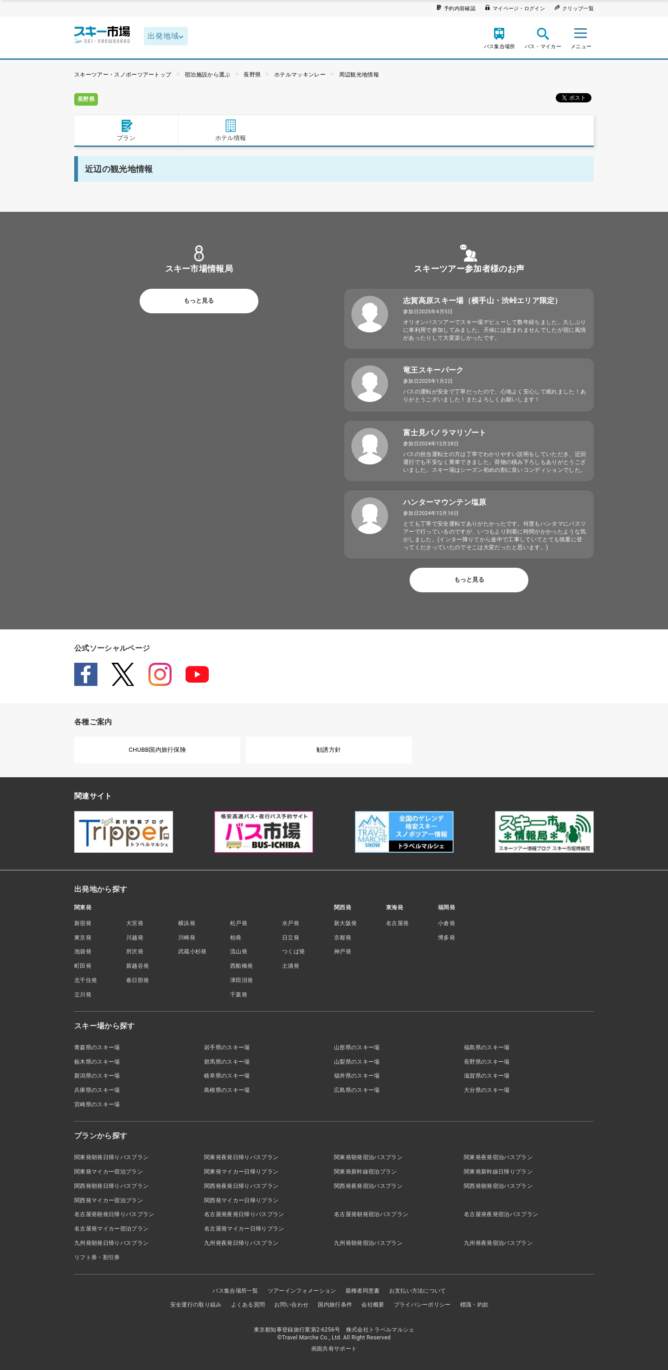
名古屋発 (397, 923)
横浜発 (186, 923)
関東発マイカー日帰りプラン (241, 1171)
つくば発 (293, 951)
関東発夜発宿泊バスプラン (498, 1157)
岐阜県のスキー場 (227, 1075)
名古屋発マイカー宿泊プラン (111, 1228)
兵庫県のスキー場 (97, 1090)
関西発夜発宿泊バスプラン (368, 1186)
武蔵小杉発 (192, 951)
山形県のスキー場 (357, 1047)
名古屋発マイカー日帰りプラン (244, 1228)
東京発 (82, 937)
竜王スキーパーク (433, 370)
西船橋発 (241, 966)
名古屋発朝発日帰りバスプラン (114, 1214)
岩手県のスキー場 (227, 1047)
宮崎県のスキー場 (97, 1104)
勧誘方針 (328, 749)
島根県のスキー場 (227, 1090)
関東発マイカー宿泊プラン (108, 1171)
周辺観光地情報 (359, 74)
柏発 (236, 937)
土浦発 (290, 966)
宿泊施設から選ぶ (208, 74)
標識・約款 (474, 1304)
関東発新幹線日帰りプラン (498, 1171)
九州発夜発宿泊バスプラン (498, 1243)
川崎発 (186, 937)
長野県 (252, 74)
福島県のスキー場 (487, 1047)
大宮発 (134, 923)
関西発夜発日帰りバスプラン (241, 1186)
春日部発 (137, 980)
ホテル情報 (230, 130)
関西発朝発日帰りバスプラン (111, 1186)
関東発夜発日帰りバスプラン (241, 1157)
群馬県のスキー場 (227, 1062)
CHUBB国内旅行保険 (157, 749)
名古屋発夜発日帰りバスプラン (244, 1214)
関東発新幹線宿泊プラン (365, 1171)
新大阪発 (345, 923)
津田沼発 (241, 980)
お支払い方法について (417, 1291)
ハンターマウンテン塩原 (445, 502)
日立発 (290, 937)
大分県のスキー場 (487, 1090)
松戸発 (238, 923)
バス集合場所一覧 (235, 1291)
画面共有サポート (334, 1348)
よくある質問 (248, 1304)
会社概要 (372, 1304)
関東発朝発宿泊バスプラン (368, 1157)
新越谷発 (137, 966)
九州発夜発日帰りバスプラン (241, 1243)
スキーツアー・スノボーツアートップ (122, 74)
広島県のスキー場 (357, 1090)
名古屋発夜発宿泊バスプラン (501, 1214)
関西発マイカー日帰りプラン (241, 1200)
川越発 (134, 937)
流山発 (238, 951)
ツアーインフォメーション (302, 1291)
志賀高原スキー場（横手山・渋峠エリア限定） (482, 300)
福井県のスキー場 (357, 1075)
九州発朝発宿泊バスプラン (368, 1243)
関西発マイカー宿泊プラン (108, 1200)
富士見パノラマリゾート (445, 432)
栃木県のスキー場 (97, 1062)
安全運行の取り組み (196, 1304)
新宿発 (82, 923)
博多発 (446, 937)
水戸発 (290, 923)
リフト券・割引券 (97, 1257)
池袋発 (82, 951)
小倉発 (446, 923)
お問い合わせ (291, 1304)
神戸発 (342, 951)
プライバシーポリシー (422, 1304)
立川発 (82, 994)
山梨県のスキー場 (357, 1062)
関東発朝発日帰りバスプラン (111, 1157)
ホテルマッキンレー (300, 74)
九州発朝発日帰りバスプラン (111, 1243)
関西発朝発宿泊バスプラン (498, 1186)
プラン (126, 130)
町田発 (82, 966)
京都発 (342, 937)
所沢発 (134, 951)
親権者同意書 (363, 1291)
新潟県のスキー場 (97, 1075)
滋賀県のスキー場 (487, 1075)
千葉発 (238, 994)
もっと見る (199, 300)
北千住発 (85, 980)
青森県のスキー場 (97, 1047)
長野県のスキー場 (487, 1062)
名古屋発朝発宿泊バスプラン (371, 1214)
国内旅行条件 (335, 1304)
